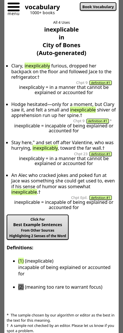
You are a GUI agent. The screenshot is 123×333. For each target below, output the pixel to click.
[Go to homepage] (40, 7)
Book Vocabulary (98, 6)
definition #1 (100, 82)
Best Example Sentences (37, 227)
